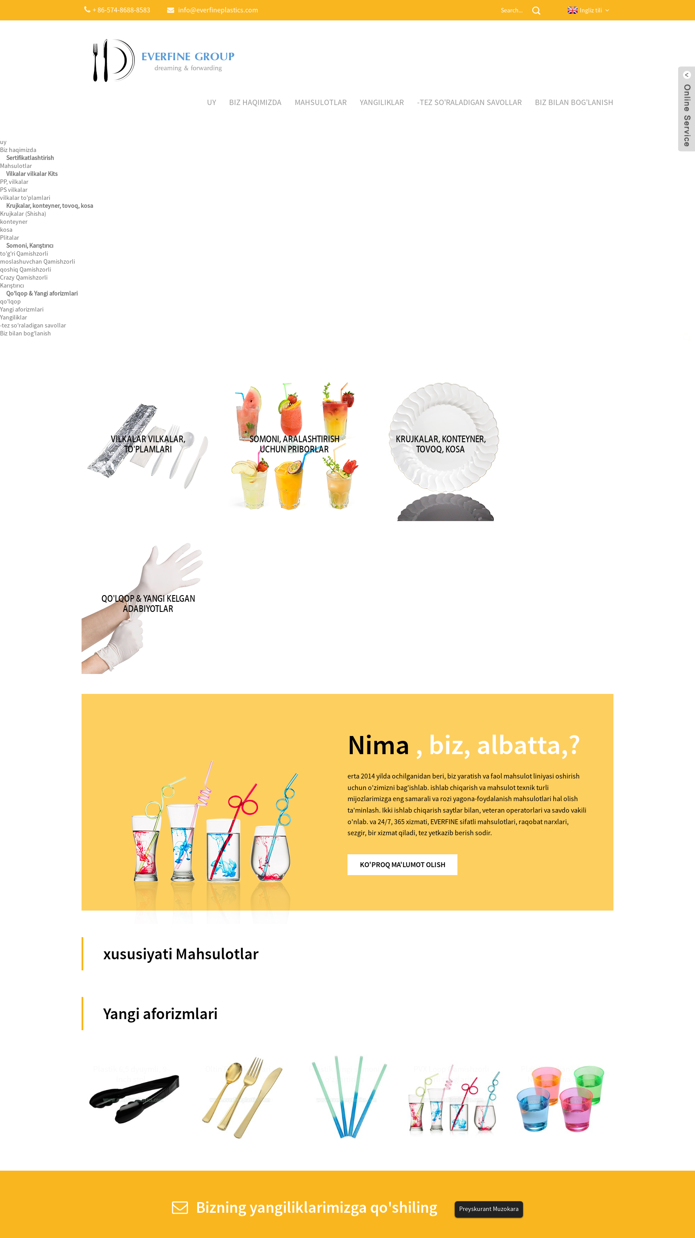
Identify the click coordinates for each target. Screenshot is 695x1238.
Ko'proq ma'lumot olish (409, 642)
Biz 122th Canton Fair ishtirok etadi (140, 1087)
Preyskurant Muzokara (489, 989)
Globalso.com (422, 1213)
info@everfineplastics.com (494, 1101)
